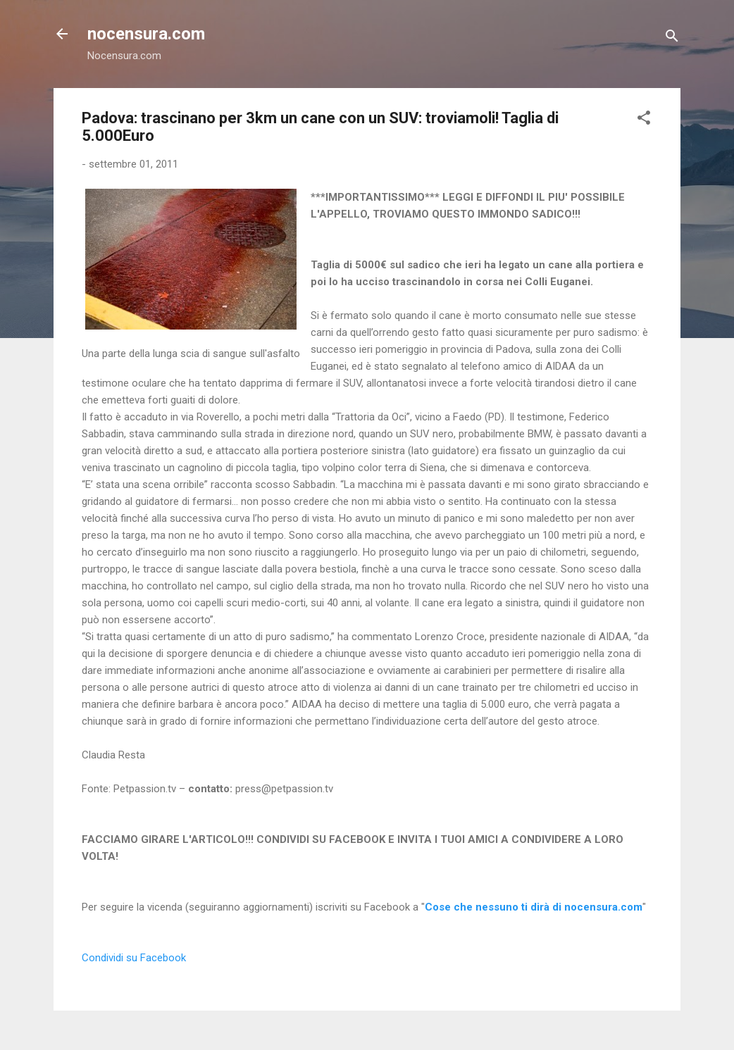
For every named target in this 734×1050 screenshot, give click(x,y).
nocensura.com (146, 34)
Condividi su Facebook (134, 957)
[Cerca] (672, 38)
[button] (643, 120)
